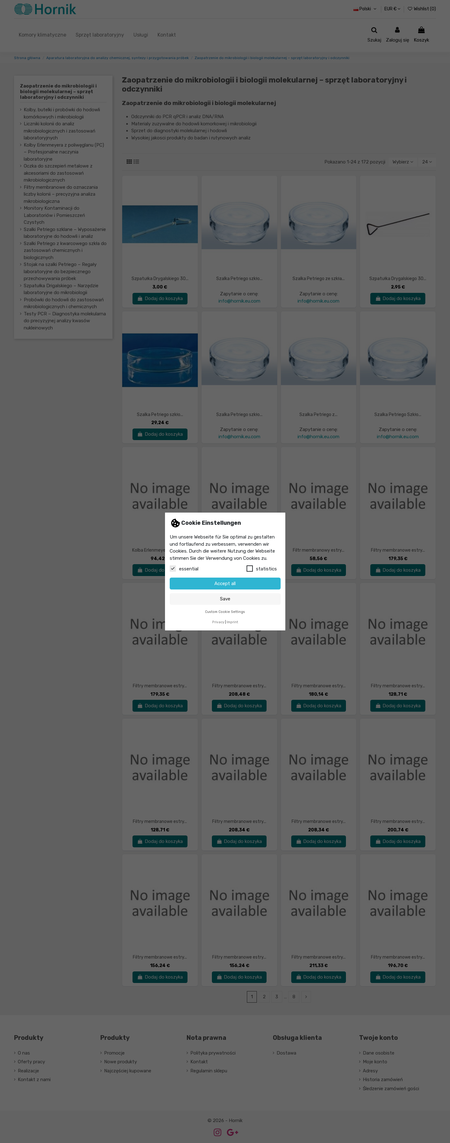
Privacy (218, 622)
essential (184, 568)
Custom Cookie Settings (225, 612)
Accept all (225, 583)
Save (225, 599)
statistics (262, 568)
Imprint (232, 622)
